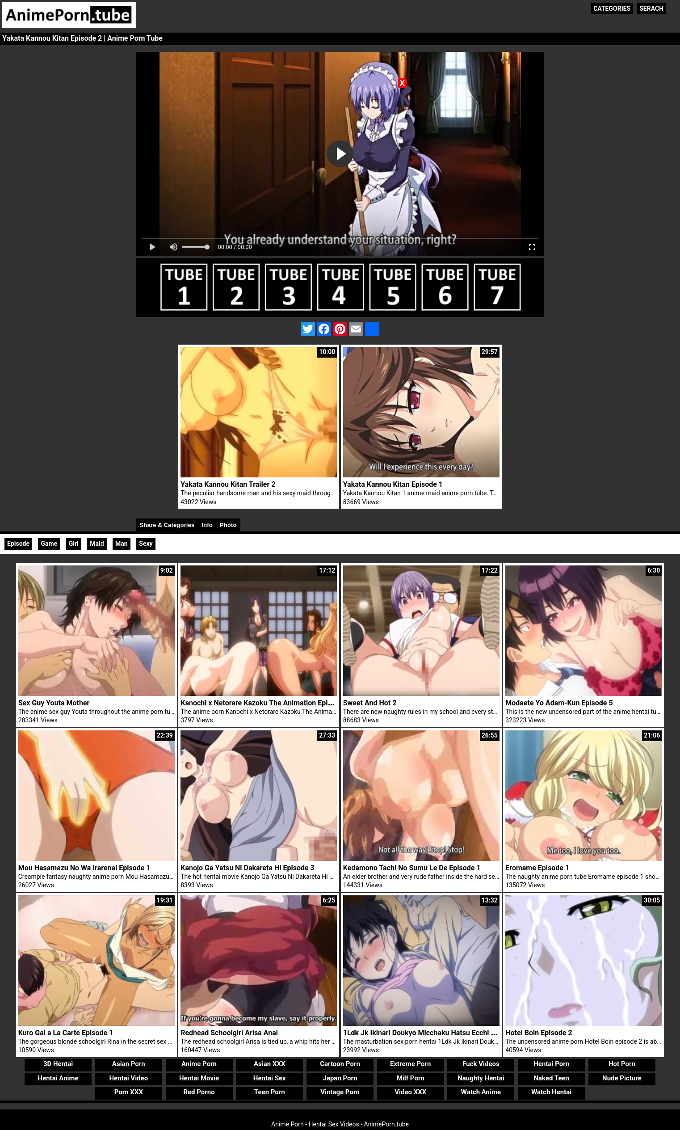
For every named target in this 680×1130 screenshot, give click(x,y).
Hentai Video (128, 1078)
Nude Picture (622, 1078)
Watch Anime (481, 1092)
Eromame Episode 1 (537, 868)
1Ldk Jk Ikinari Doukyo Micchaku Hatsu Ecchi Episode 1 (432, 1033)
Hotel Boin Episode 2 (538, 1033)
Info (206, 525)
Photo (228, 525)
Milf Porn (410, 1078)
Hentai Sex (269, 1078)
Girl (74, 543)
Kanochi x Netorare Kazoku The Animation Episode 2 (264, 703)
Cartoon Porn (340, 1064)
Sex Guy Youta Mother (54, 703)
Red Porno (198, 1092)
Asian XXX (269, 1064)
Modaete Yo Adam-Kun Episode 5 (559, 703)
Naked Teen (551, 1078)
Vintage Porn (340, 1092)
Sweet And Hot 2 (370, 703)
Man (121, 543)
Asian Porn (128, 1064)
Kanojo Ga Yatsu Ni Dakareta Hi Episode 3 (247, 868)
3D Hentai (58, 1064)
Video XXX (410, 1092)
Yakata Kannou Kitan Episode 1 (393, 484)
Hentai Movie (199, 1078)
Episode (18, 543)
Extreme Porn (410, 1064)
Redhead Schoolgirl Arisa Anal (229, 1033)
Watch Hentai (551, 1092)
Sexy (145, 543)
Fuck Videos (481, 1064)
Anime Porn (199, 1064)
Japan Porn (340, 1078)
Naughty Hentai (481, 1078)
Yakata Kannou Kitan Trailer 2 (227, 484)
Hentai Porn (551, 1064)
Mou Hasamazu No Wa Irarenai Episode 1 (84, 868)
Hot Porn (622, 1064)
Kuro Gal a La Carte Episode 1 (65, 1033)
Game (49, 543)
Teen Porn (269, 1092)
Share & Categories (166, 525)
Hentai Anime (58, 1078)
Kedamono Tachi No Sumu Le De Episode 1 (412, 868)
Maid (97, 543)
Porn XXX (128, 1092)
